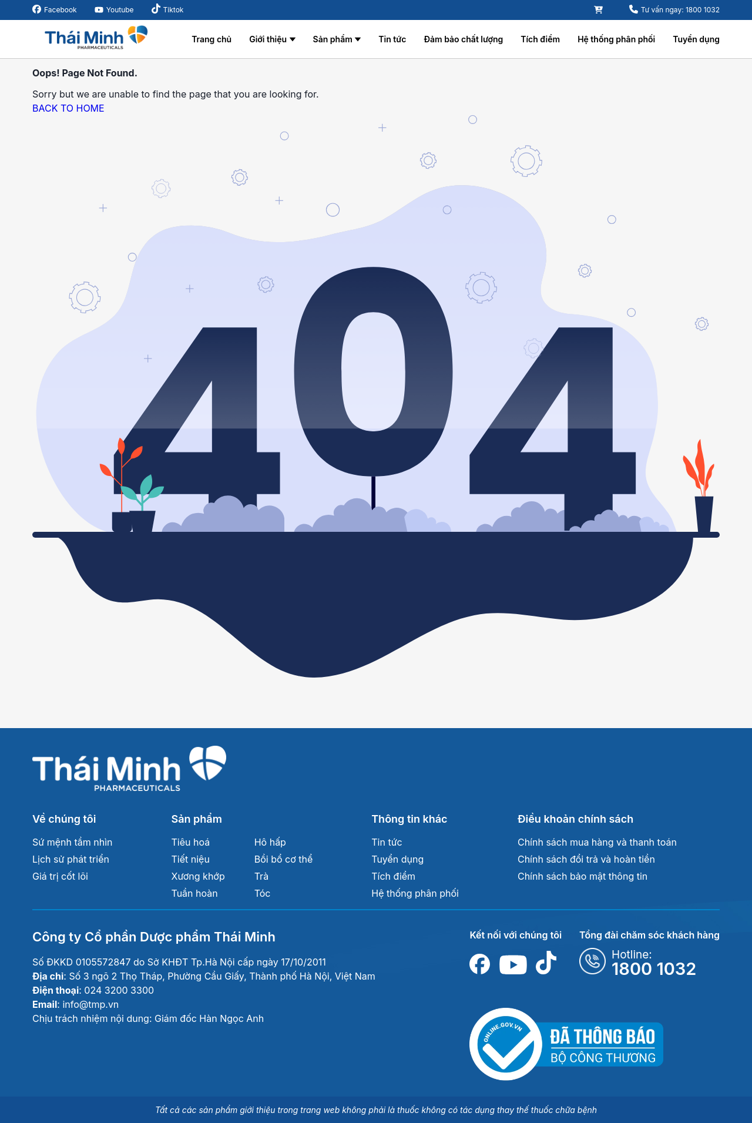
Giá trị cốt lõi (60, 876)
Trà (261, 876)
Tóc (262, 893)
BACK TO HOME (68, 108)
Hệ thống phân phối (616, 39)
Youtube (120, 9)
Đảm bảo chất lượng (463, 39)
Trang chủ (211, 39)
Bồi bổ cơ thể (283, 859)
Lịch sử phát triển (70, 859)
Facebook (60, 9)
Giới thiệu (268, 39)
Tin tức (392, 39)
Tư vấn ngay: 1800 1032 (680, 9)
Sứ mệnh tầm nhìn (72, 842)
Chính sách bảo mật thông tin (582, 876)
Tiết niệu (191, 859)
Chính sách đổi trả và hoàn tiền (586, 859)
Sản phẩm (332, 39)
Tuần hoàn (195, 893)
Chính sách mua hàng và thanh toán (597, 842)
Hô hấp (270, 842)
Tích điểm (540, 39)
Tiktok (173, 9)
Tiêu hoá (191, 842)
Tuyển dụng (696, 39)
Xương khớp (198, 876)
